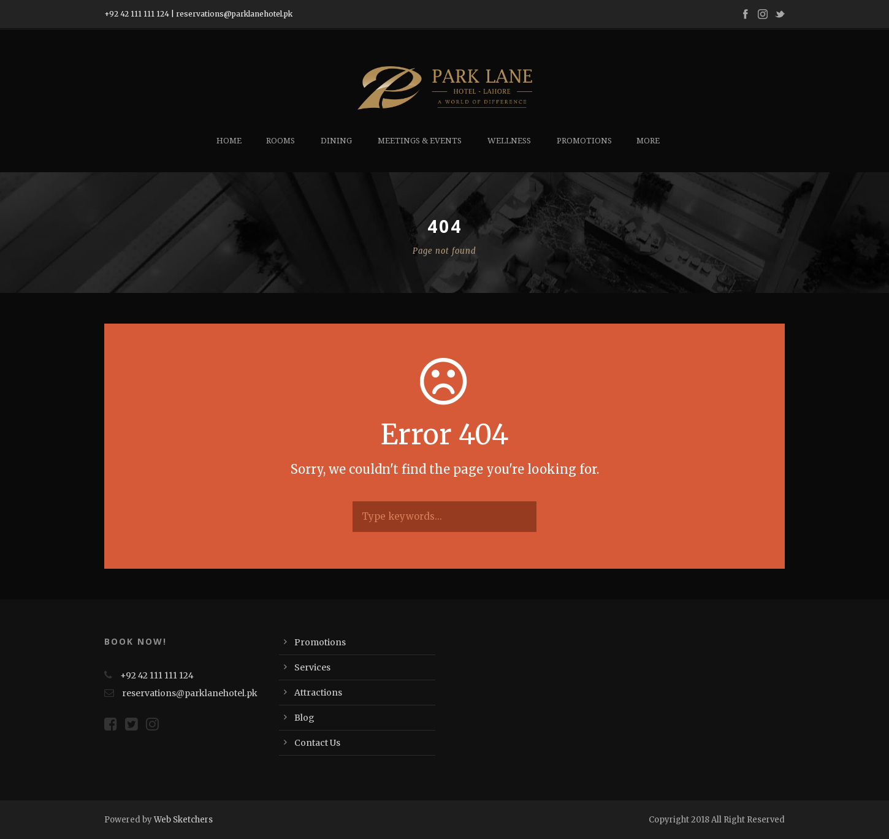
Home (229, 140)
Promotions (584, 140)
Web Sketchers (183, 819)
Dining (336, 140)
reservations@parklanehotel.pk (234, 13)
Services (312, 667)
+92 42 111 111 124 (136, 13)
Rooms (280, 140)
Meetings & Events (420, 140)
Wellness (509, 140)
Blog (304, 717)
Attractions (318, 692)
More (648, 140)
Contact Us (317, 742)
